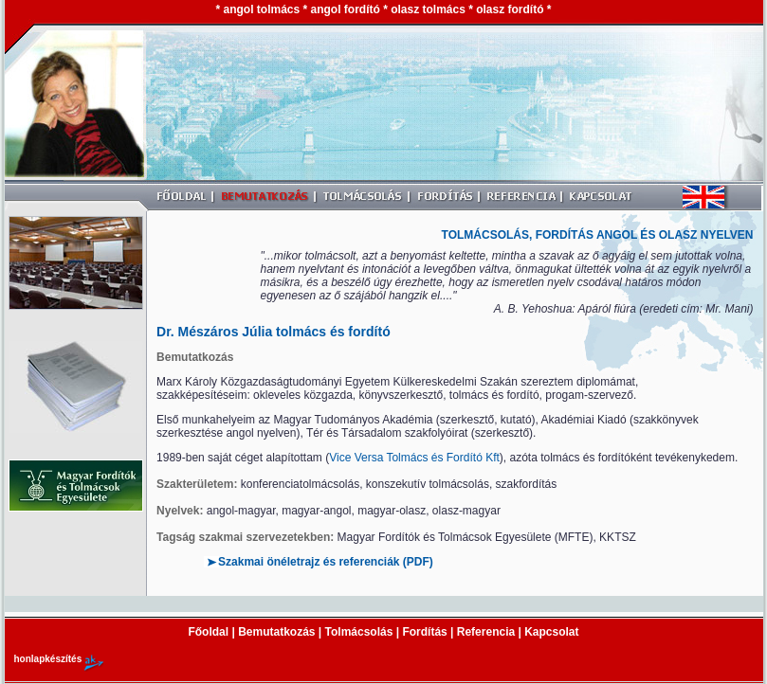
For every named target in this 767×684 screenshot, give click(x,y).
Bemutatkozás (278, 632)
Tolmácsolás (359, 632)
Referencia (486, 632)
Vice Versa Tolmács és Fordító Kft (414, 457)
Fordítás (424, 632)
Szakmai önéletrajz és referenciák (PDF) (325, 561)
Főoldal (208, 632)
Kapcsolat (551, 632)
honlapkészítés (48, 659)
